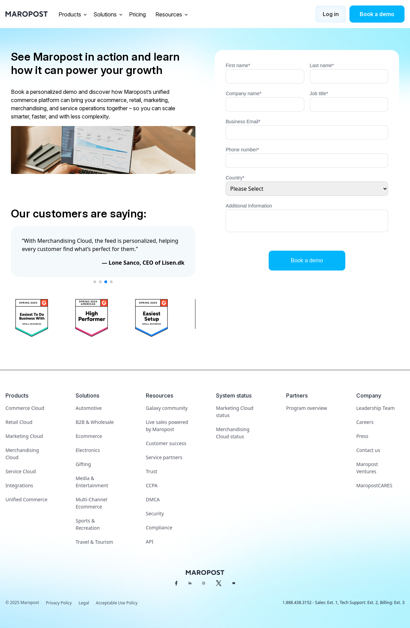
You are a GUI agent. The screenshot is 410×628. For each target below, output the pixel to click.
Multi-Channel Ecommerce (91, 503)
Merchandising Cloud (22, 454)
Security (155, 513)
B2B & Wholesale (95, 422)
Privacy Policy (59, 603)
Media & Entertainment (92, 482)
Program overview (306, 408)
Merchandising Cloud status (232, 433)
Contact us (368, 450)
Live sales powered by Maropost (167, 425)
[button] (94, 281)
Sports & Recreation (88, 524)
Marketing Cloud (24, 436)
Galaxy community (167, 408)
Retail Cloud (19, 422)
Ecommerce (89, 436)
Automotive (89, 408)
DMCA (153, 499)
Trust (151, 471)
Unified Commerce (26, 499)
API (149, 541)
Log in (331, 14)
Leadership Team (375, 408)
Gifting (83, 464)
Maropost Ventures (367, 468)
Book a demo (377, 14)
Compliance (159, 527)
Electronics (88, 450)
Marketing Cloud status (234, 411)
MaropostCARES (374, 485)
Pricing (138, 14)
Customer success (166, 443)
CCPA (151, 485)
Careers (364, 422)
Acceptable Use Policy (117, 603)
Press (362, 436)
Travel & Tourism (94, 542)
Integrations (19, 485)
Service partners (164, 457)
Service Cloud (20, 471)
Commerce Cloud (24, 408)
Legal (84, 603)
